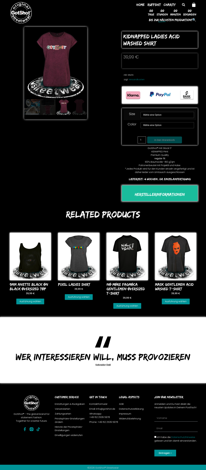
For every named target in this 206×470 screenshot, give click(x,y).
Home (140, 5)
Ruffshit (154, 5)
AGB (121, 404)
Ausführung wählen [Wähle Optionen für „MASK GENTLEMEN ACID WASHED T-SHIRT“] (176, 301)
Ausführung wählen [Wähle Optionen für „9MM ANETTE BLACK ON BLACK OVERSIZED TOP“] (30, 301)
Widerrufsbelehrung (130, 418)
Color (132, 124)
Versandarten (62, 409)
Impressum (125, 413)
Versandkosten (136, 79)
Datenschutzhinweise (183, 437)
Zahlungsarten (63, 413)
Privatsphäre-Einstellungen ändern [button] (70, 420)
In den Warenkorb (164, 140)
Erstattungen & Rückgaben (70, 404)
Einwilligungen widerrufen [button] (69, 435)
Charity (170, 5)
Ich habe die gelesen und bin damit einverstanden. (175, 439)
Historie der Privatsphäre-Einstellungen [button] (69, 428)
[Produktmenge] (142, 140)
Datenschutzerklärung (131, 409)
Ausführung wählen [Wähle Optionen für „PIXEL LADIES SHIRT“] (79, 297)
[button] (183, 4)
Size (132, 114)
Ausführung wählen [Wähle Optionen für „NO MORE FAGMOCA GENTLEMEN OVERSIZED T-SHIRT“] (127, 305)
